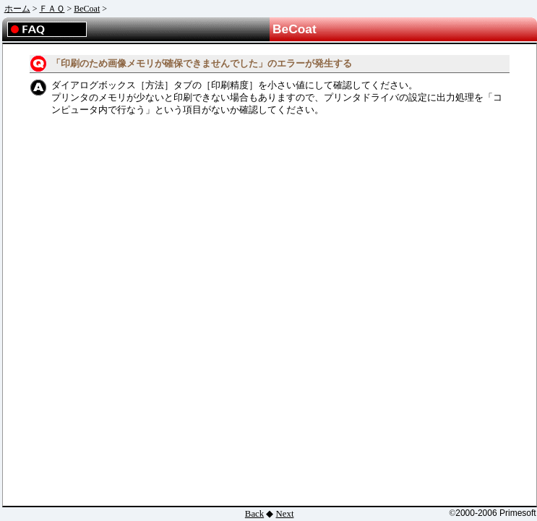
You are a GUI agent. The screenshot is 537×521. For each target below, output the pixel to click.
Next (285, 514)
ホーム (17, 9)
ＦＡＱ (51, 9)
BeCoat (87, 9)
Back (254, 514)
